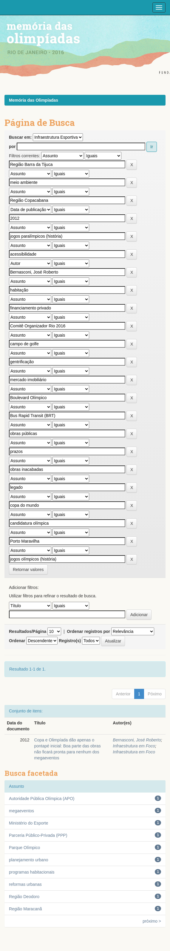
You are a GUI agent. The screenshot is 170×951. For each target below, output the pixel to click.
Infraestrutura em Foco (134, 746)
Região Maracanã (25, 908)
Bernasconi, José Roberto (137, 740)
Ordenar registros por (88, 631)
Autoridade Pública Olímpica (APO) (41, 798)
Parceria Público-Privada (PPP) (38, 835)
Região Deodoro (24, 896)
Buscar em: (20, 137)
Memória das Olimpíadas (33, 100)
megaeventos (21, 810)
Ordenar (17, 640)
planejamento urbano (28, 859)
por (12, 146)
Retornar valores (28, 569)
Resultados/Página (27, 631)
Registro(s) (70, 640)
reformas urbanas (25, 884)
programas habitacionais (32, 872)
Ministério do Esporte (28, 823)
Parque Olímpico (24, 847)
